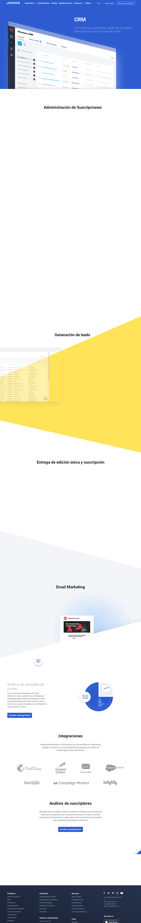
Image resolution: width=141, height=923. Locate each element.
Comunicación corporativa (48, 900)
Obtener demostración (125, 3)
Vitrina (88, 3)
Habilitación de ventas (47, 906)
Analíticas (10, 921)
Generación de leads (14, 912)
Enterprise (42, 912)
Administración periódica (15, 909)
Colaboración (12, 918)
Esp (98, 3)
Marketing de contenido (47, 897)
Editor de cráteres (13, 897)
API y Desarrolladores (79, 912)
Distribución (11, 903)
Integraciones (12, 915)
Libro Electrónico (77, 906)
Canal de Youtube (78, 909)
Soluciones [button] (29, 3)
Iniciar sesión (109, 3)
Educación (43, 909)
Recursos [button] (78, 3)
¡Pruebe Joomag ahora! (19, 715)
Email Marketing (12, 906)
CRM (9, 900)
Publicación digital (45, 903)
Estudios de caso (65, 3)
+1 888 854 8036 (109, 904)
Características (43, 3)
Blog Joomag (76, 897)
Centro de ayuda (45, 921)
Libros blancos (77, 903)
